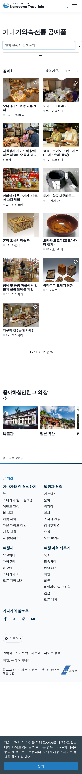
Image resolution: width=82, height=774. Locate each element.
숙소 (47, 555)
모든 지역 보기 (13, 580)
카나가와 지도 (13, 574)
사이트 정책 (52, 653)
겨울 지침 (9, 531)
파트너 (36, 653)
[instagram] (24, 619)
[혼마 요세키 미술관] (21, 230)
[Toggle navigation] (75, 6)
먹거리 (48, 506)
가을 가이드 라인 (15, 525)
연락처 (7, 653)
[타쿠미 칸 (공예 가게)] (21, 320)
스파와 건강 (52, 519)
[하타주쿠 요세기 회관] (61, 275)
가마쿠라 (9, 561)
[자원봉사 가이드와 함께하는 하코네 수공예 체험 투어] (21, 142)
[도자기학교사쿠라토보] (61, 185)
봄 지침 (8, 512)
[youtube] (32, 619)
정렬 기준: (52, 70)
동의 (41, 766)
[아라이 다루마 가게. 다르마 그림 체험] (21, 187)
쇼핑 (47, 531)
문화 (47, 500)
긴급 (47, 593)
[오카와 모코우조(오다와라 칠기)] (61, 232)
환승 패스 (50, 568)
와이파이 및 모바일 (57, 587)
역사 (47, 512)
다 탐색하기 (11, 538)
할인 (47, 580)
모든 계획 (50, 599)
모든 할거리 (52, 538)
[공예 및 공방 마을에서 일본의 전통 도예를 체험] (21, 277)
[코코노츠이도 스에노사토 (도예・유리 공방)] (61, 142)
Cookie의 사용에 (65, 747)
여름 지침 (9, 519)
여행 (47, 574)
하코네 (7, 568)
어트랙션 (50, 493)
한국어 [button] (12, 638)
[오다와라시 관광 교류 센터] (21, 97)
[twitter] (14, 619)
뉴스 (6, 493)
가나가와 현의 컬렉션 (18, 500)
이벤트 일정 (11, 506)
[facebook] (5, 619)
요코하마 (9, 555)
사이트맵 (21, 653)
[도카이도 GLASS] (61, 95)
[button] (35, 83)
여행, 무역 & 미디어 (16, 660)
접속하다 (50, 561)
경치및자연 (52, 525)
